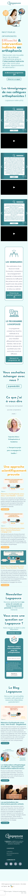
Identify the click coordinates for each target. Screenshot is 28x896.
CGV (22, 893)
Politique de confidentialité (19, 891)
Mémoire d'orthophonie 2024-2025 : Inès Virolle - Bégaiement (13, 723)
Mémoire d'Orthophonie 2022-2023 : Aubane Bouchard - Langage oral (13, 530)
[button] (3, 119)
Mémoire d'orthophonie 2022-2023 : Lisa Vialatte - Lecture (12, 495)
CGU (25, 893)
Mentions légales (8, 891)
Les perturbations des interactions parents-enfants (12, 803)
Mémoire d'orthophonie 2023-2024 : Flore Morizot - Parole (12, 567)
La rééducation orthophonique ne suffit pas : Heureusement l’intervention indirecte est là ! (13, 766)
